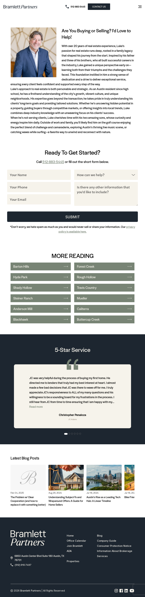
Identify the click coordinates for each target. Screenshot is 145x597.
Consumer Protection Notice (115, 546)
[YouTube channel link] (131, 591)
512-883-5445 (53, 161)
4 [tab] (75, 434)
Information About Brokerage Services (115, 554)
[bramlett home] (20, 7)
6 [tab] (80, 434)
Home (69, 536)
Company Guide (107, 541)
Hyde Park (40, 277)
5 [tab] (77, 434)
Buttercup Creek (104, 319)
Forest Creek (104, 266)
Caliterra (104, 309)
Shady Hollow (40, 287)
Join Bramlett (73, 546)
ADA (68, 551)
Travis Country (104, 287)
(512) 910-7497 (21, 565)
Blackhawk (40, 319)
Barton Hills (40, 266)
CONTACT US (99, 6)
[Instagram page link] (116, 591)
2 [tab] (69, 434)
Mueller (104, 298)
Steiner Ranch (40, 298)
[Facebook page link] (121, 591)
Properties (72, 561)
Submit (72, 217)
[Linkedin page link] (126, 591)
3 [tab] (72, 434)
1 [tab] (66, 434)
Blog (100, 536)
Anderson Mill (40, 309)
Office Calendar (75, 541)
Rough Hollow (104, 277)
